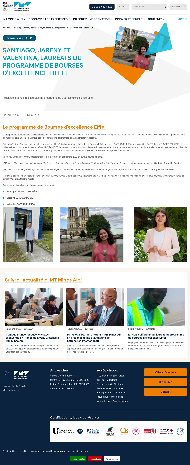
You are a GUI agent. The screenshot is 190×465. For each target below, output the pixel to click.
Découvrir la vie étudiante (110, 384)
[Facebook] (26, 38)
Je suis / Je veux (102, 6)
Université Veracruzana (13, 147)
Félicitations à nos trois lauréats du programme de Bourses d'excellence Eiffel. (48, 97)
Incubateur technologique (110, 397)
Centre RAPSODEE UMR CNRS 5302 (69, 380)
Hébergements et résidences (112, 392)
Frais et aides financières (110, 388)
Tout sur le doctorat (107, 380)
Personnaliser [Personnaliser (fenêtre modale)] (112, 459)
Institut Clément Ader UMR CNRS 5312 (70, 384)
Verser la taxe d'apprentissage (113, 401)
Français (178, 7)
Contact (123, 7)
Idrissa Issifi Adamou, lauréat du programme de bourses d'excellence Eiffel (156, 336)
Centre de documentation (63, 388)
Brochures (165, 382)
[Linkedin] (31, 38)
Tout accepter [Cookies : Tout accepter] (78, 459)
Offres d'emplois (165, 372)
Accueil (6, 27)
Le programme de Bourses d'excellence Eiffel (24, 135)
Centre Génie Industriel (62, 376)
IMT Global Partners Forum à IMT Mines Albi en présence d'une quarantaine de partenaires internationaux (94, 337)
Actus (182, 19)
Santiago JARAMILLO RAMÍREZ (43, 147)
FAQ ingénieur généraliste (110, 376)
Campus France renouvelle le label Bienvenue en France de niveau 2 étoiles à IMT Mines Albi (32, 337)
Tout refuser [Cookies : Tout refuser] (95, 459)
